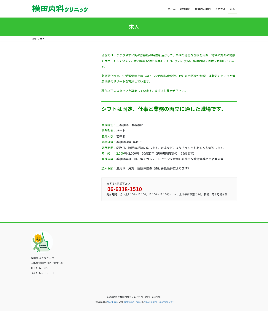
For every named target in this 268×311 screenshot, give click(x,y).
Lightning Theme (133, 301)
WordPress (113, 301)
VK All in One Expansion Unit (158, 301)
